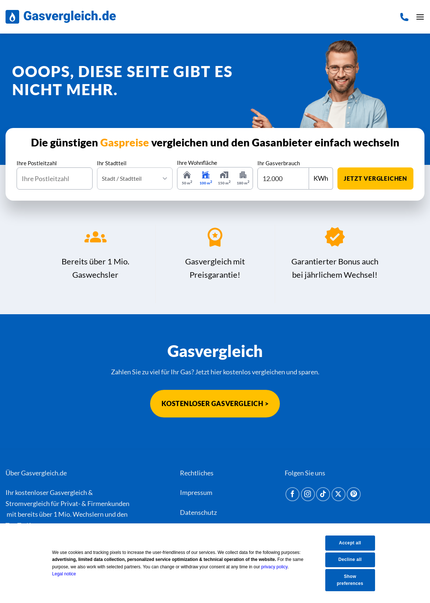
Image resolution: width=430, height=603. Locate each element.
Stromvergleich (28, 503)
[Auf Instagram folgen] (308, 495)
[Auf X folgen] (339, 495)
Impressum (196, 493)
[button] (419, 17)
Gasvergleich (68, 493)
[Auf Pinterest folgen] (354, 495)
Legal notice (69, 573)
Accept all (351, 542)
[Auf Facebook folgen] (292, 495)
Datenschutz (198, 512)
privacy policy (279, 566)
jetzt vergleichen (375, 178)
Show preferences (351, 580)
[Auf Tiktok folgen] (323, 495)
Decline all (351, 559)
